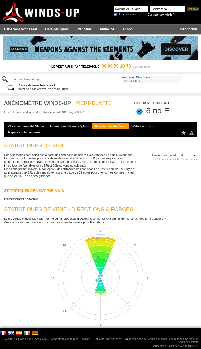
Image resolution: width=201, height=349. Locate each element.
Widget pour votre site (18, 338)
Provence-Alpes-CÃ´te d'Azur (31, 112)
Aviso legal (40, 338)
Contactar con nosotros (107, 338)
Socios (86, 338)
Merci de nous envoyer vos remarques (43, 87)
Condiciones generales (64, 338)
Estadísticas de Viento (110, 126)
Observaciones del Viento (26, 126)
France (8, 112)
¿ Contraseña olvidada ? (159, 14)
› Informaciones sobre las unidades (176, 159)
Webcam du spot (143, 126)
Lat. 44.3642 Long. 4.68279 (68, 112)
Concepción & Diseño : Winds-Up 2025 (175, 345)
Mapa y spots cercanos (24, 132)
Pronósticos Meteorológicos (69, 126)
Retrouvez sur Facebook (136, 79)
